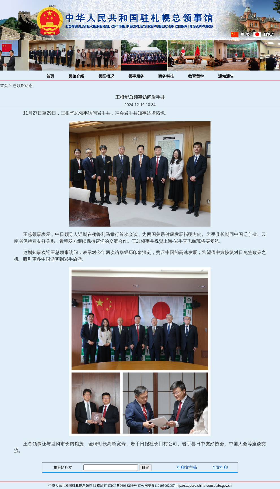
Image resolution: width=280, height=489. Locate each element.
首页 (50, 76)
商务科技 (166, 76)
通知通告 (226, 76)
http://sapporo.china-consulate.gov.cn (203, 486)
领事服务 (136, 76)
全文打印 (220, 467)
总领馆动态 (22, 86)
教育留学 (196, 76)
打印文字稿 (187, 467)
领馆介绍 (76, 76)
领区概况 (106, 76)
